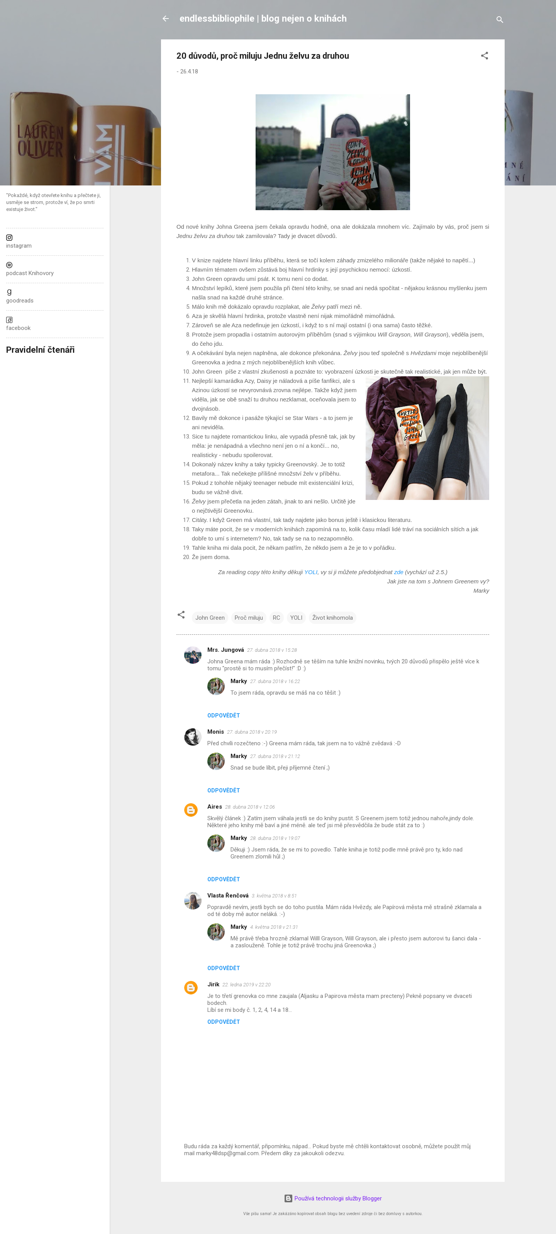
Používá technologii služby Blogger (333, 1198)
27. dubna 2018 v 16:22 (275, 681)
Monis (215, 731)
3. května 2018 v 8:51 (274, 896)
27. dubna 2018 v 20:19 (252, 732)
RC (276, 617)
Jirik (213, 984)
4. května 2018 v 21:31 (274, 927)
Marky (239, 681)
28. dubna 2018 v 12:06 (250, 807)
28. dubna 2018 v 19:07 (275, 838)
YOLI (310, 572)
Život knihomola (332, 617)
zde (398, 572)
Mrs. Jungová (225, 649)
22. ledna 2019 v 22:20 (246, 985)
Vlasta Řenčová (228, 895)
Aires (214, 806)
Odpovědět (223, 715)
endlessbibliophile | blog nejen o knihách (263, 18)
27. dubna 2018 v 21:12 (275, 756)
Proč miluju (249, 617)
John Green (210, 617)
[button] (484, 57)
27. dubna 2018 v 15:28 (272, 650)
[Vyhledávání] (500, 21)
